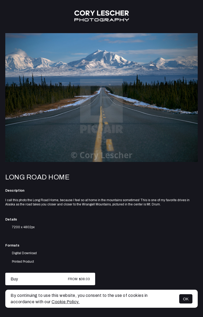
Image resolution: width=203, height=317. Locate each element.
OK (186, 299)
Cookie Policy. (66, 302)
